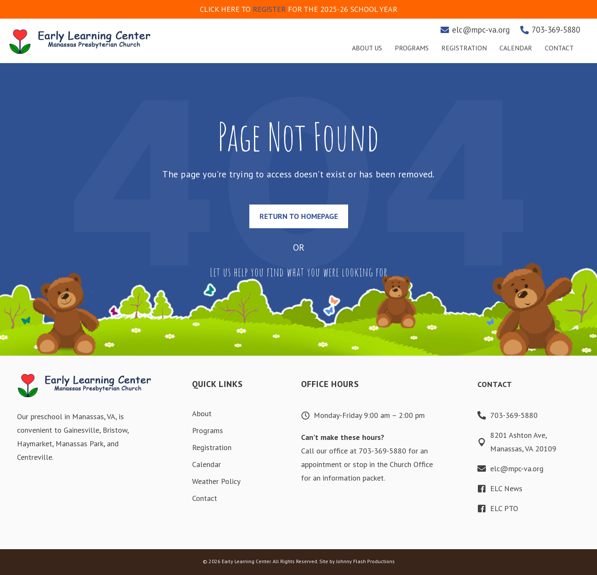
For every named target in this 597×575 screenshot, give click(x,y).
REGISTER (269, 9)
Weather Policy (216, 481)
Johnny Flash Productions (365, 561)
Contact (204, 498)
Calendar (206, 464)
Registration (212, 447)
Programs (207, 430)
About (202, 413)
